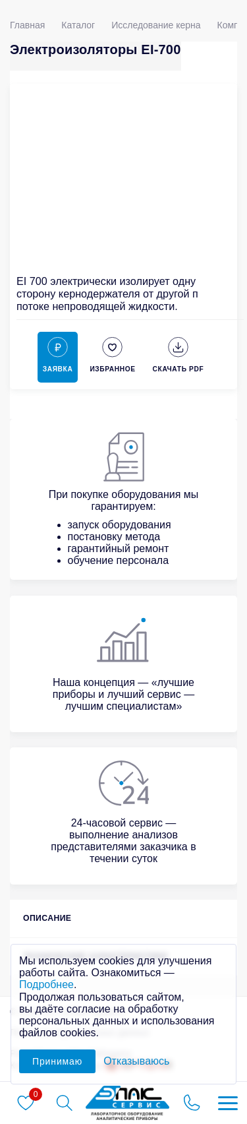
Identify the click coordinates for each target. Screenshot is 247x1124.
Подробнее (46, 984)
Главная (27, 25)
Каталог (78, 25)
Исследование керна (155, 25)
